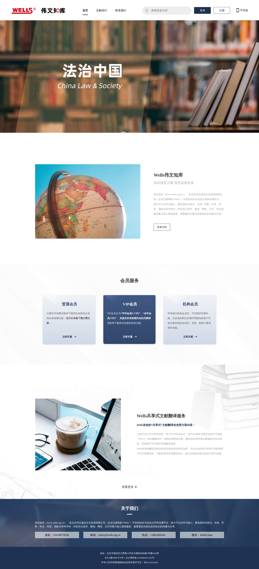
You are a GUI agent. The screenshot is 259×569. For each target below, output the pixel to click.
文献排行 (101, 10)
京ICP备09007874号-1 (115, 558)
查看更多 (129, 487)
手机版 (242, 10)
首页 (85, 10)
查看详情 (162, 227)
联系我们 (120, 10)
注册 (222, 10)
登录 (202, 10)
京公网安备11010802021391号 (140, 558)
